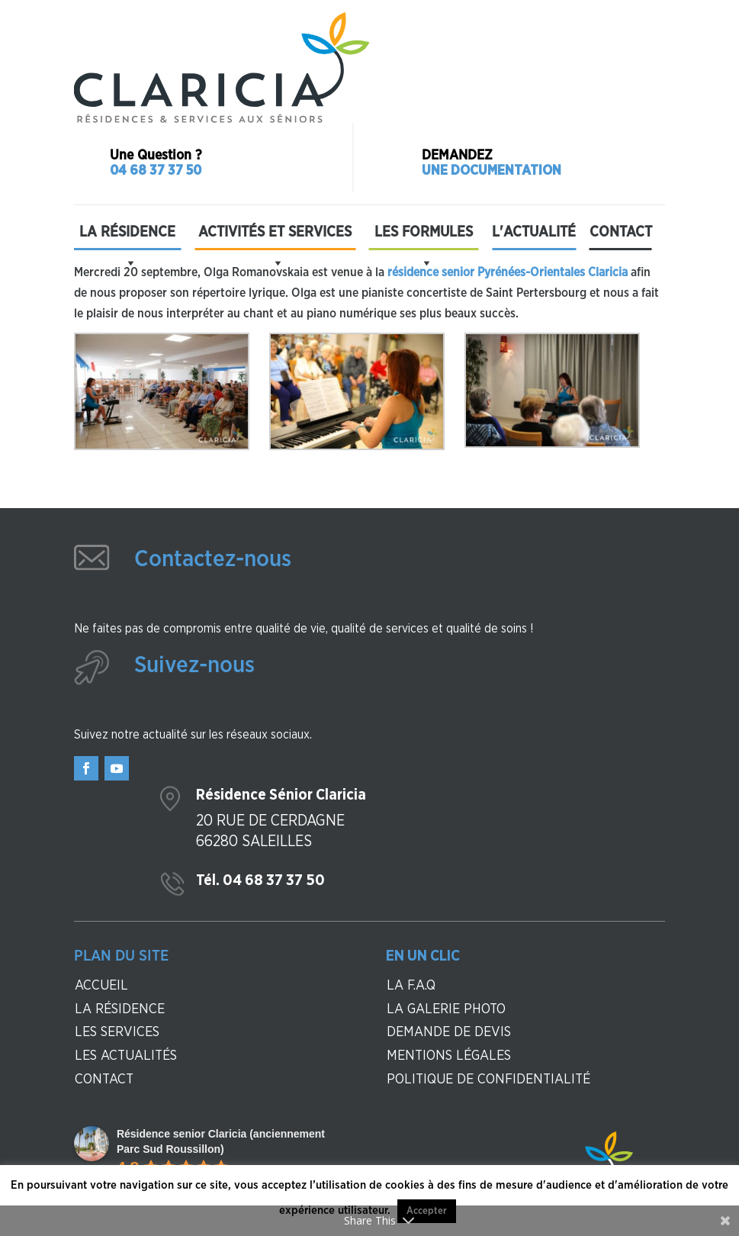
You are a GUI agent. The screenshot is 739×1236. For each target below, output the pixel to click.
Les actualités (126, 1056)
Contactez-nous (212, 559)
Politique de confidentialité (488, 1079)
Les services (117, 1032)
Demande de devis (449, 1032)
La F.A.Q (411, 986)
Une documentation (491, 171)
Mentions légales (449, 1056)
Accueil (101, 986)
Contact (621, 232)
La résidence (127, 236)
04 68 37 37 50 (155, 171)
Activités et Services (275, 236)
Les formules (423, 236)
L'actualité (534, 232)
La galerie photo (446, 1009)
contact (104, 1079)
